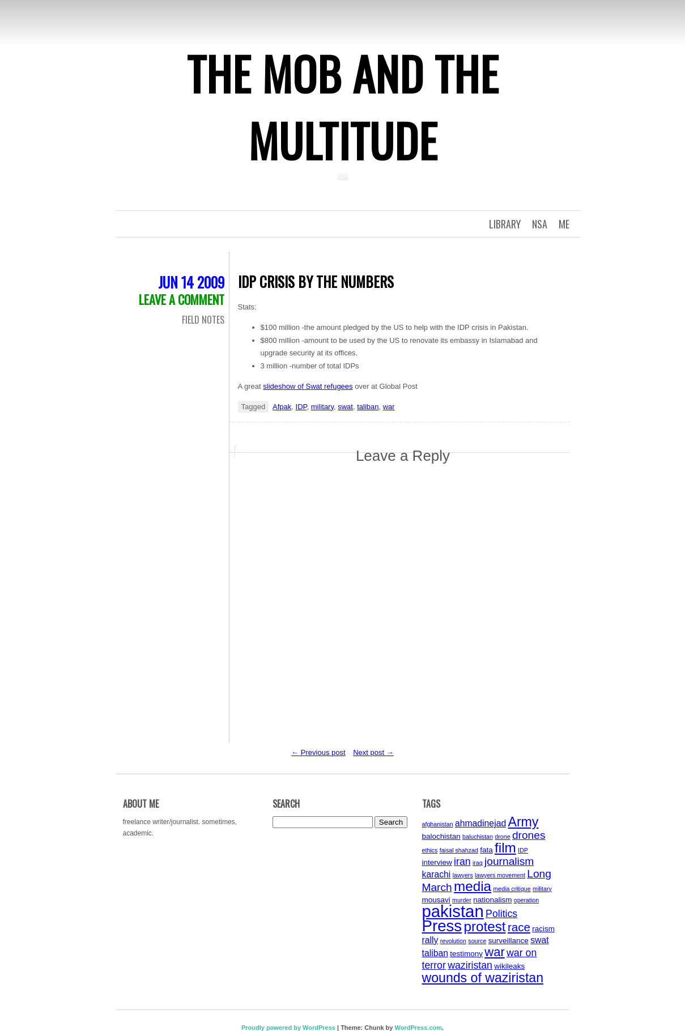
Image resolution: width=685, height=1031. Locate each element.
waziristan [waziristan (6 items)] (470, 965)
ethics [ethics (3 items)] (430, 850)
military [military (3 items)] (542, 888)
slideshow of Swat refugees (307, 386)
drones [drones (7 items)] (529, 835)
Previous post (318, 752)
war (389, 406)
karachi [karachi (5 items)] (436, 874)
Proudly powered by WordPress (288, 1027)
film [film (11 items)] (505, 847)
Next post (373, 752)
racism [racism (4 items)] (543, 928)
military (322, 406)
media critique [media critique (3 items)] (511, 888)
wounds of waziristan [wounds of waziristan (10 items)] (483, 977)
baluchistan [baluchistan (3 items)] (477, 836)
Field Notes (203, 319)
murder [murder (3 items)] (461, 900)
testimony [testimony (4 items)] (466, 953)
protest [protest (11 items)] (484, 926)
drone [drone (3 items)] (502, 836)
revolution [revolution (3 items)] (453, 940)
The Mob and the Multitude (343, 106)
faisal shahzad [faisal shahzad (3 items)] (459, 850)
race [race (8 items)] (519, 927)
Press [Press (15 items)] (442, 926)
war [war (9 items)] (494, 952)
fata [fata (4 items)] (486, 850)
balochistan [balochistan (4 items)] (441, 836)
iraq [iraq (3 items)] (478, 862)
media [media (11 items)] (472, 886)
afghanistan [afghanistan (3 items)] (437, 824)
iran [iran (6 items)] (462, 861)
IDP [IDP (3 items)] (523, 850)
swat (345, 406)
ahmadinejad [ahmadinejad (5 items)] (480, 823)
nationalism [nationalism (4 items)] (492, 900)
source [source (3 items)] (477, 940)
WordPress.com (418, 1027)
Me (564, 224)
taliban (367, 406)
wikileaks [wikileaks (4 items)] (509, 966)
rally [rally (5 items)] (430, 940)
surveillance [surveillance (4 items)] (508, 940)
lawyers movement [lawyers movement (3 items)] (500, 875)
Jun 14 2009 (191, 281)
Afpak (282, 406)
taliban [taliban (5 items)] (435, 953)
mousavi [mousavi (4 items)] (436, 900)
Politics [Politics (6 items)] (501, 913)
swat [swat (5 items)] (539, 940)
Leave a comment (181, 299)
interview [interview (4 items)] (437, 862)
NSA (539, 224)
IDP (301, 406)
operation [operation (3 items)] (526, 900)
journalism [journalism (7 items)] (509, 861)
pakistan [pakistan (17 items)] (453, 911)
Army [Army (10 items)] (523, 821)
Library (505, 224)
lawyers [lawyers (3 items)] (463, 875)
